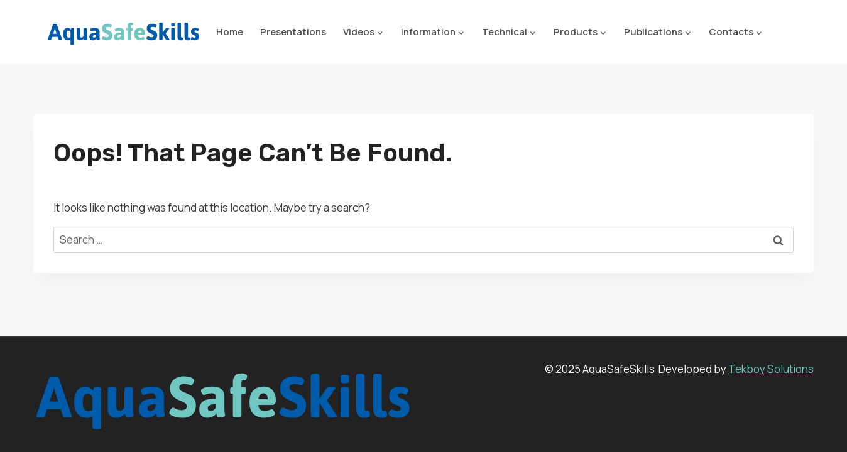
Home (229, 31)
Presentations (293, 31)
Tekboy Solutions (771, 369)
